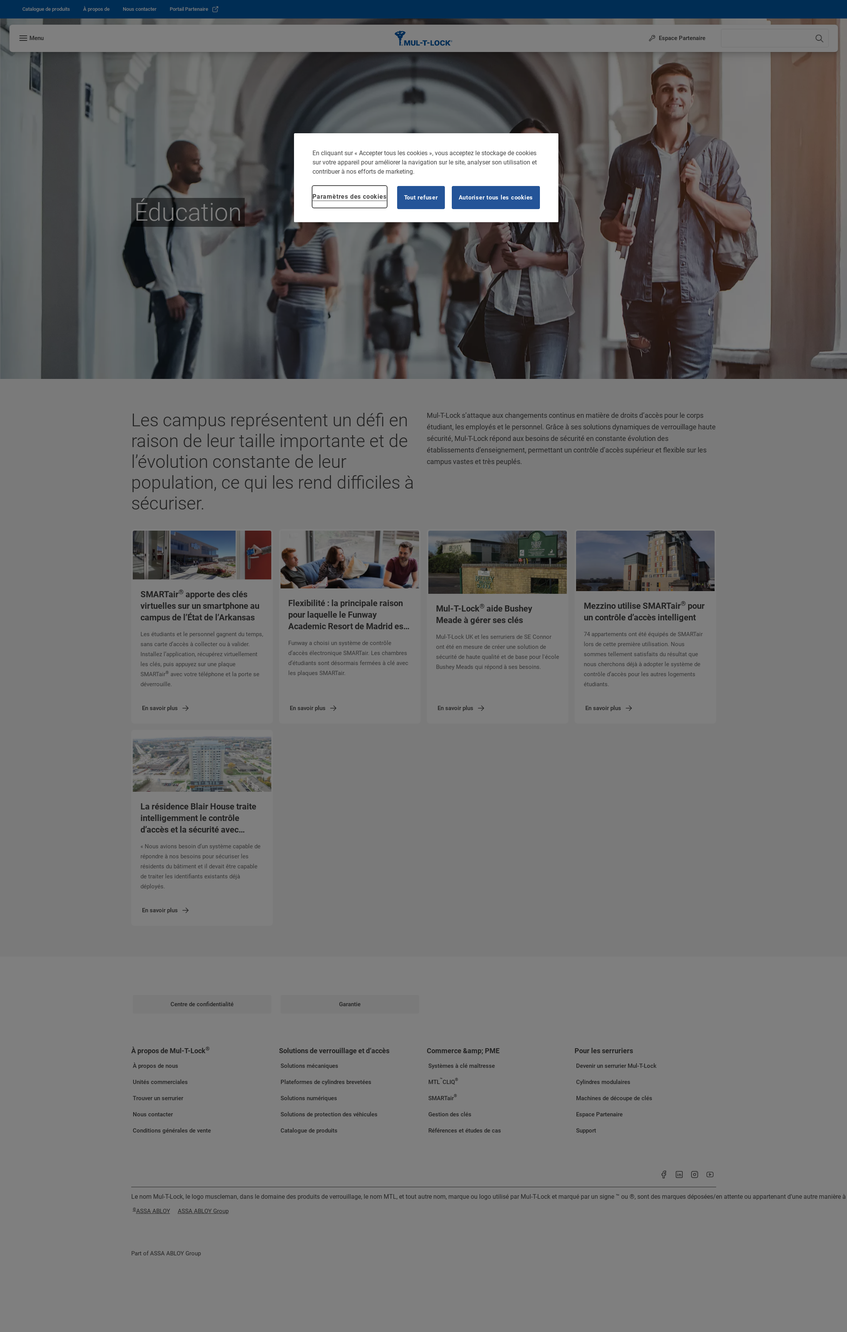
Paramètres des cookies (349, 196)
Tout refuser (421, 197)
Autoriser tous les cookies (496, 197)
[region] (426, 177)
